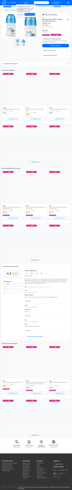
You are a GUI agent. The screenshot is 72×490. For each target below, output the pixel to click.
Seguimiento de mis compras (9, 463)
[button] (25, 3)
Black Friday (26, 466)
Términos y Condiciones (23, 487)
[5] (26, 273)
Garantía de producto (7, 467)
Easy (38, 466)
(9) (58, 111)
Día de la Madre (26, 470)
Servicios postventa (7, 466)
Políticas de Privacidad (55, 487)
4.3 (49, 26)
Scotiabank (39, 470)
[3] (36, 273)
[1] (46, 273)
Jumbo (38, 464)
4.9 (10, 111)
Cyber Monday (26, 467)
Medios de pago (6, 470)
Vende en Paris (26, 463)
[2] (41, 273)
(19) (58, 385)
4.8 (10, 210)
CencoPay (39, 475)
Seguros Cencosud (41, 472)
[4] (31, 273)
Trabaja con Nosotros (42, 478)
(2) (34, 385)
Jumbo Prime (40, 463)
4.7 (33, 112)
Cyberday (25, 469)
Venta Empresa (40, 476)
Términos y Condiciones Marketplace (39, 487)
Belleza (6, 10)
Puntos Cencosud (41, 473)
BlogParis (25, 478)
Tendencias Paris (27, 476)
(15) (51, 26)
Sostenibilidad (26, 464)
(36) (12, 384)
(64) (12, 210)
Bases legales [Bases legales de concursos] (21, 488)
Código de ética (66, 487)
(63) (12, 111)
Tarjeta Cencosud (41, 469)
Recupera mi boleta (7, 464)
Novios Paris (26, 473)
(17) (34, 210)
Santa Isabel (40, 467)
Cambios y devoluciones (8, 469)
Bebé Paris (25, 475)
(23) (35, 112)
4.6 (10, 384)
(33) (58, 210)
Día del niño (25, 472)
